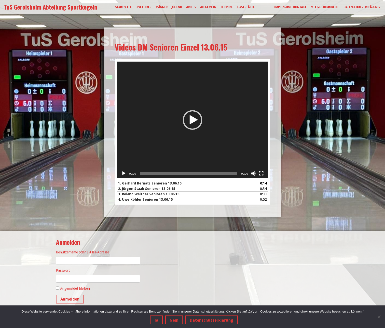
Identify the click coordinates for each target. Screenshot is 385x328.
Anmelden (70, 299)
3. (148, 194)
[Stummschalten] (253, 173)
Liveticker (143, 7)
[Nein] (378, 316)
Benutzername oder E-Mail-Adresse (82, 252)
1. (150, 183)
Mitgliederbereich (325, 7)
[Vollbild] (261, 173)
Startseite (123, 7)
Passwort (63, 270)
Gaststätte (246, 7)
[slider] (188, 173)
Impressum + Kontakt (290, 7)
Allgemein (208, 7)
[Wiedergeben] (123, 173)
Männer (161, 7)
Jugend (176, 7)
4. (145, 199)
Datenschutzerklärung (362, 7)
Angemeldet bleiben (75, 288)
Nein (174, 320)
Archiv (191, 7)
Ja (156, 320)
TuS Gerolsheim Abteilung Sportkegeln (50, 6)
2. (146, 189)
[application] (192, 120)
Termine (226, 7)
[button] (192, 120)
